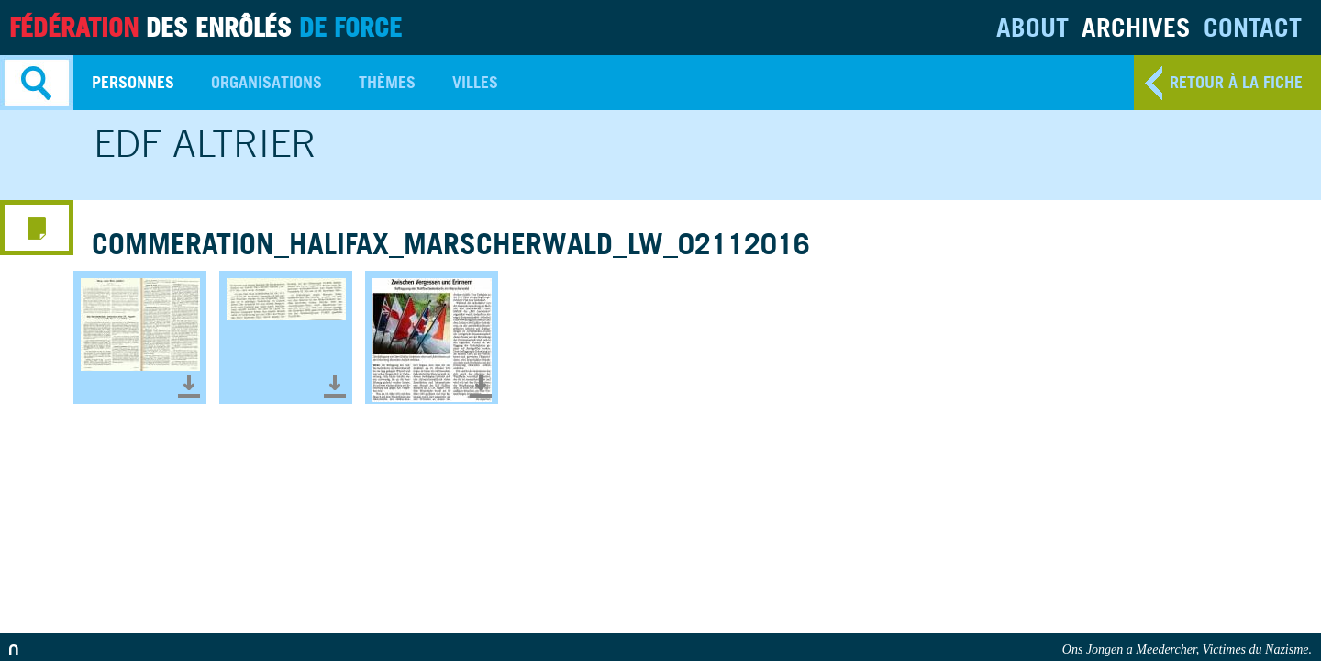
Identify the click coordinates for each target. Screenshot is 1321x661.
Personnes (133, 82)
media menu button (36, 227)
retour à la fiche (1236, 82)
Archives (1136, 27)
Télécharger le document (189, 386)
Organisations (266, 82)
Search (36, 82)
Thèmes (387, 82)
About (1032, 27)
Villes (475, 82)
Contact (1253, 27)
